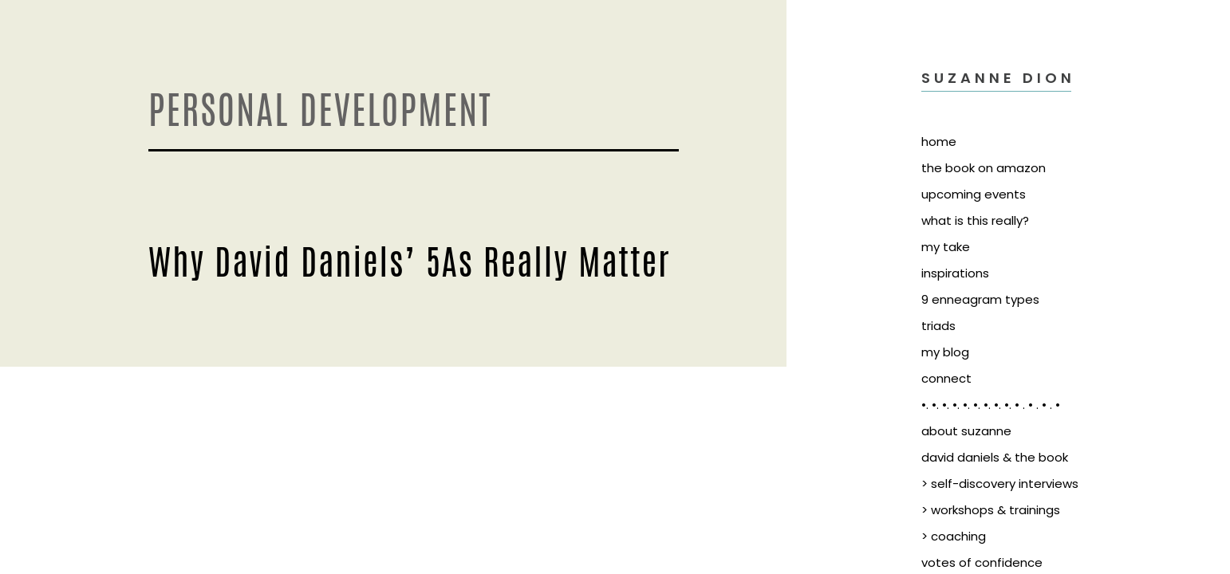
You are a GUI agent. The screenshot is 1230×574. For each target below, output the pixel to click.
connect (946, 378)
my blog (945, 352)
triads (938, 325)
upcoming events (973, 194)
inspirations (955, 273)
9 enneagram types (980, 299)
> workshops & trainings (990, 509)
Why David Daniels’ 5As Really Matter (409, 259)
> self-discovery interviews (999, 483)
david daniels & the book (994, 457)
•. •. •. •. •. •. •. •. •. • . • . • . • (990, 404)
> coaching (953, 536)
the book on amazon (983, 167)
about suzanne (966, 431)
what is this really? (975, 220)
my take (945, 246)
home (938, 141)
